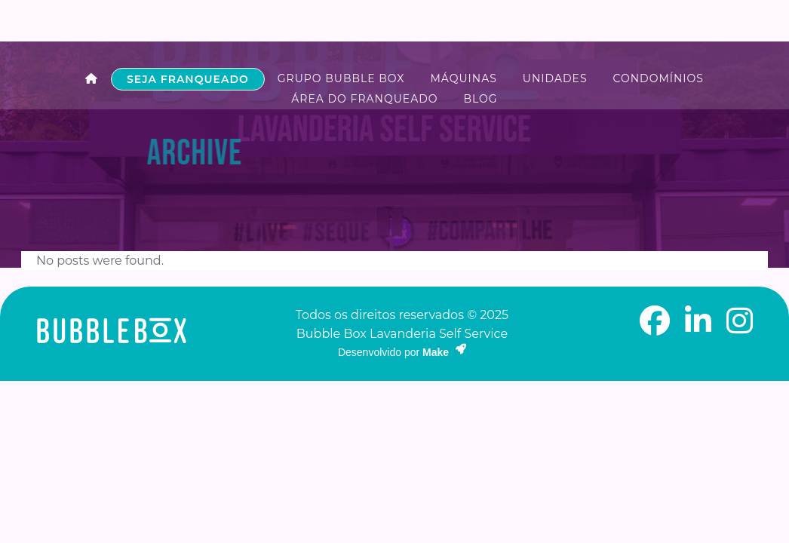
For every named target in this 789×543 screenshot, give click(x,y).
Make (444, 354)
